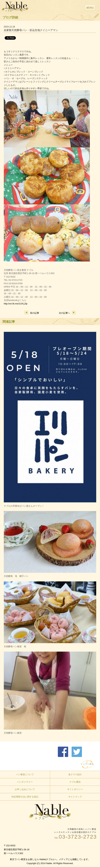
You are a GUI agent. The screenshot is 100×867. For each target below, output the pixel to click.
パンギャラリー (25, 782)
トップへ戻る (87, 764)
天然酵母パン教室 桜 (15, 646)
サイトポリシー (75, 789)
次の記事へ (67, 313)
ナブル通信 (75, 782)
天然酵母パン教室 (13, 733)
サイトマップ (75, 796)
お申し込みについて (25, 789)
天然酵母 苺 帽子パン (16, 576)
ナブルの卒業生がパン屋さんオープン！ (24, 506)
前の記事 (31, 313)
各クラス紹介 (75, 774)
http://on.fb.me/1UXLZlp (15, 303)
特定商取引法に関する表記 (25, 796)
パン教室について (25, 774)
